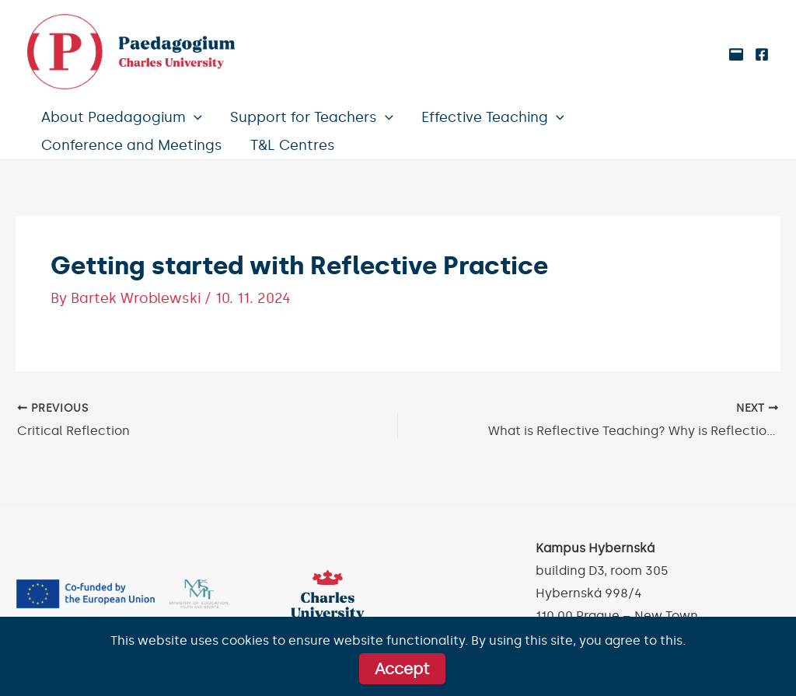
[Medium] (736, 54)
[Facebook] (762, 54)
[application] (194, 117)
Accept (402, 668)
